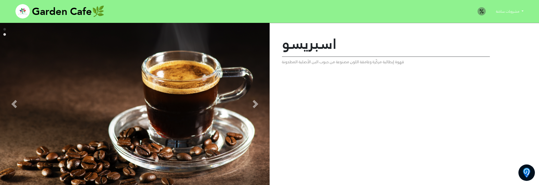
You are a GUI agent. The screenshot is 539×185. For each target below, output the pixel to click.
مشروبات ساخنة (508, 11)
